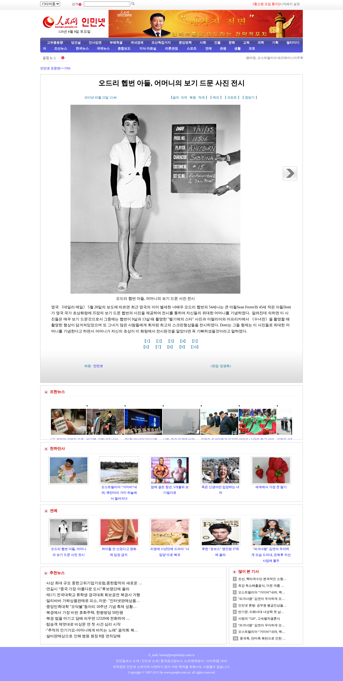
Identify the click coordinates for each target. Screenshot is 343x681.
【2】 (159, 341)
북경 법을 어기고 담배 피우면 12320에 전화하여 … (88, 618)
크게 (184, 97)
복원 (192, 97)
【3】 (171, 341)
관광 (223, 48)
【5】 (195, 341)
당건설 (76, 42)
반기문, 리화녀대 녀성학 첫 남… (261, 612)
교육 (246, 42)
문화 (232, 42)
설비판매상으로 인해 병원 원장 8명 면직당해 (83, 636)
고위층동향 (55, 42)
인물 (217, 42)
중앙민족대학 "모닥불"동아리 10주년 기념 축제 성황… (91, 607)
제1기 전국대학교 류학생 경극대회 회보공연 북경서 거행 (93, 595)
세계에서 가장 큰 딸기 (271, 487)
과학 (261, 42)
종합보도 (124, 48)
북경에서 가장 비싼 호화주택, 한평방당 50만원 (84, 613)
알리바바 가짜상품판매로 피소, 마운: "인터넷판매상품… (93, 601)
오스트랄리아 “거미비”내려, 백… (261, 592)
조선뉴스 (61, 48)
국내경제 (137, 42)
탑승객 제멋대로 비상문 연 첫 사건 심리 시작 (83, 624)
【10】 (195, 347)
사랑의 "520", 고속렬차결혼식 (259, 618)
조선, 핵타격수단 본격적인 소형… (262, 579)
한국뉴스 (82, 48)
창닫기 (250, 97)
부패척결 (116, 42)
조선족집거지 (161, 42)
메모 (216, 97)
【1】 (148, 341)
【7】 (159, 347)
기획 (275, 42)
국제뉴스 (103, 48)
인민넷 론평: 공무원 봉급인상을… (262, 605)
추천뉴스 (57, 573)
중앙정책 (185, 42)
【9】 (182, 347)
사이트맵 (212, 661)
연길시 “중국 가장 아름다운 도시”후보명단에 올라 (87, 589)
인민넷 (98, 366)
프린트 (232, 97)
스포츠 (191, 48)
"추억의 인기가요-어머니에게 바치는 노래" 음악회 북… (92, 630)
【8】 (170, 347)
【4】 (183, 341)
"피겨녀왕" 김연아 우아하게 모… (261, 599)
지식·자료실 (148, 48)
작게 (201, 97)
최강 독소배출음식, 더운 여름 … (261, 586)
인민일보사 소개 (127, 661)
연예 (208, 48)
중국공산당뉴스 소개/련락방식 (182, 661)
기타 (67, 68)
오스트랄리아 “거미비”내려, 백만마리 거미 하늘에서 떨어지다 (119, 492)
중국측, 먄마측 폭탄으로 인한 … (263, 638)
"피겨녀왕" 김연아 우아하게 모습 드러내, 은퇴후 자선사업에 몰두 (271, 554)
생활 (237, 48)
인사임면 (95, 42)
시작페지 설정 (290, 4)
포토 (252, 48)
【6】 (146, 347)
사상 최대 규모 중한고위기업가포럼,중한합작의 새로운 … (94, 583)
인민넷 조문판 (50, 68)
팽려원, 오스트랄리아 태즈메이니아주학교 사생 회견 (285, 58)
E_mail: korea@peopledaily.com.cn (171, 655)
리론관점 (171, 48)
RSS (224, 661)
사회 (203, 42)
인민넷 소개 (149, 661)
